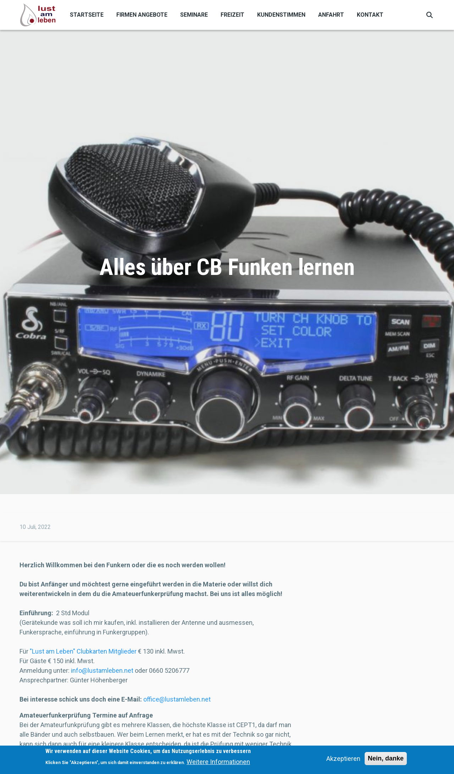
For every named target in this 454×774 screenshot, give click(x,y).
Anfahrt (331, 14)
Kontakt (370, 14)
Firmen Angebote (141, 14)
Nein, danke (386, 759)
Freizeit (232, 14)
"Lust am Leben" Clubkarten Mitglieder (83, 651)
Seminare (194, 14)
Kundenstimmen (281, 14)
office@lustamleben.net (177, 699)
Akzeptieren (343, 760)
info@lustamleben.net (102, 670)
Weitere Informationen (218, 763)
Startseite (87, 14)
